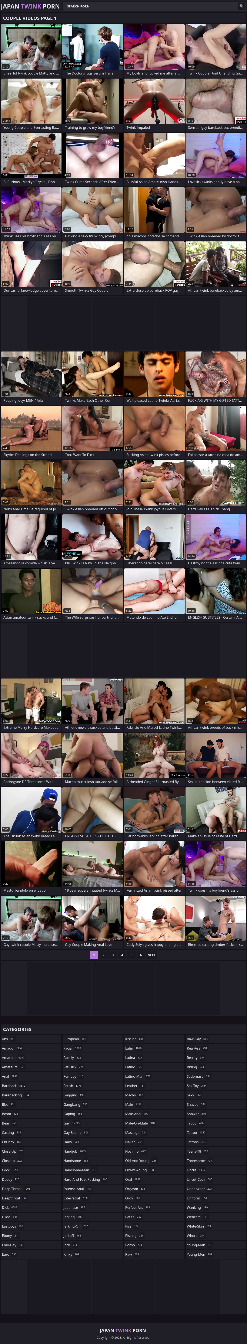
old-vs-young (140, 1170)
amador (12, 1048)
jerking (73, 1217)
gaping (73, 1114)
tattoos (197, 1142)
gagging (74, 1095)
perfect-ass (138, 1207)
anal (10, 1076)
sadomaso (199, 1076)
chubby (12, 1142)
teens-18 (198, 1151)
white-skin (199, 1226)
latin (134, 1048)
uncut (196, 1170)
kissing (135, 1039)
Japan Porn (30, 6)
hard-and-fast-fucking (86, 1179)
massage (136, 1132)
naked (134, 1142)
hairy (72, 1142)
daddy (11, 1179)
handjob (75, 1151)
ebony (11, 1235)
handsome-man (80, 1170)
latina (134, 1057)
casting (12, 1132)
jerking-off (76, 1226)
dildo (10, 1217)
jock (71, 1245)
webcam (198, 1217)
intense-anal (78, 1189)
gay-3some (77, 1132)
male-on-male (140, 1123)
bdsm (10, 1114)
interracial (77, 1198)
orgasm (135, 1189)
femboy (74, 1076)
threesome (200, 1161)
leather (135, 1086)
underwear (200, 1189)
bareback (14, 1086)
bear (9, 1123)
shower (197, 1114)
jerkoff (73, 1235)
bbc (9, 1104)
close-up (13, 1151)
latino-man (138, 1076)
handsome (76, 1161)
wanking (198, 1207)
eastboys (13, 1226)
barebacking (16, 1095)
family (73, 1057)
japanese (75, 1207)
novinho (136, 1151)
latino (134, 1067)
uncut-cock (200, 1179)
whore (196, 1235)
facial (73, 1048)
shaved (196, 1104)
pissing (135, 1235)
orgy (133, 1198)
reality (196, 1057)
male (134, 1104)
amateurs (14, 1067)
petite (134, 1217)
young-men (200, 1254)
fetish (73, 1086)
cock (10, 1170)
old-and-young (141, 1161)
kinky (72, 1254)
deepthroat (15, 1198)
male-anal (137, 1114)
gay (72, 1123)
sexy (194, 1095)
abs (9, 1039)
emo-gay (13, 1245)
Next (152, 955)
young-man (200, 1245)
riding (196, 1067)
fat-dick (74, 1067)
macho (134, 1095)
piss (132, 1226)
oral (133, 1179)
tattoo (196, 1132)
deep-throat (16, 1189)
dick (10, 1207)
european (75, 1039)
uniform (197, 1198)
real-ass (197, 1048)
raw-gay (198, 1039)
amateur (13, 1057)
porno (134, 1245)
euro (9, 1254)
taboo (196, 1123)
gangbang (76, 1104)
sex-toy (197, 1086)
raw (132, 1254)
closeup (12, 1161)
